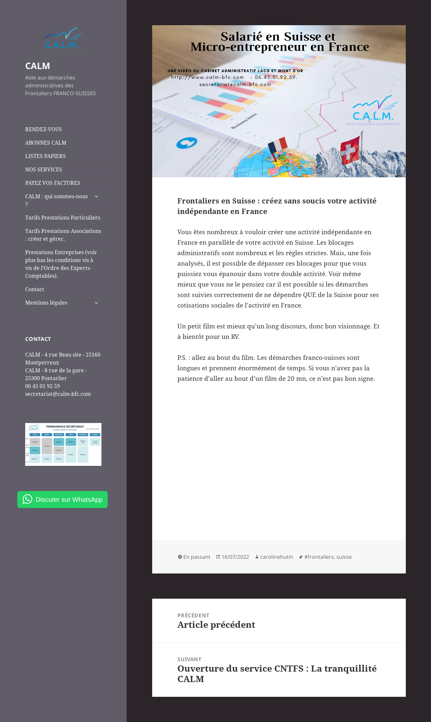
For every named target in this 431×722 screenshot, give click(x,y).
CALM (37, 66)
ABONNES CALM (45, 142)
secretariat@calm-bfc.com (58, 393)
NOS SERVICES (43, 169)
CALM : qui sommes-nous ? (56, 200)
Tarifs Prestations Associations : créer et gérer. (63, 234)
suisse (344, 556)
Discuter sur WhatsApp (69, 499)
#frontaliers (319, 556)
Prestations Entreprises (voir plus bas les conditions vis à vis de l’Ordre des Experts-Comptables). (61, 264)
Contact (34, 289)
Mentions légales (46, 302)
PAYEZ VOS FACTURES (52, 182)
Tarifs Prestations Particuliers (62, 217)
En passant (196, 556)
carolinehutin (276, 556)
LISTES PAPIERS (45, 156)
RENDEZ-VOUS (43, 129)
